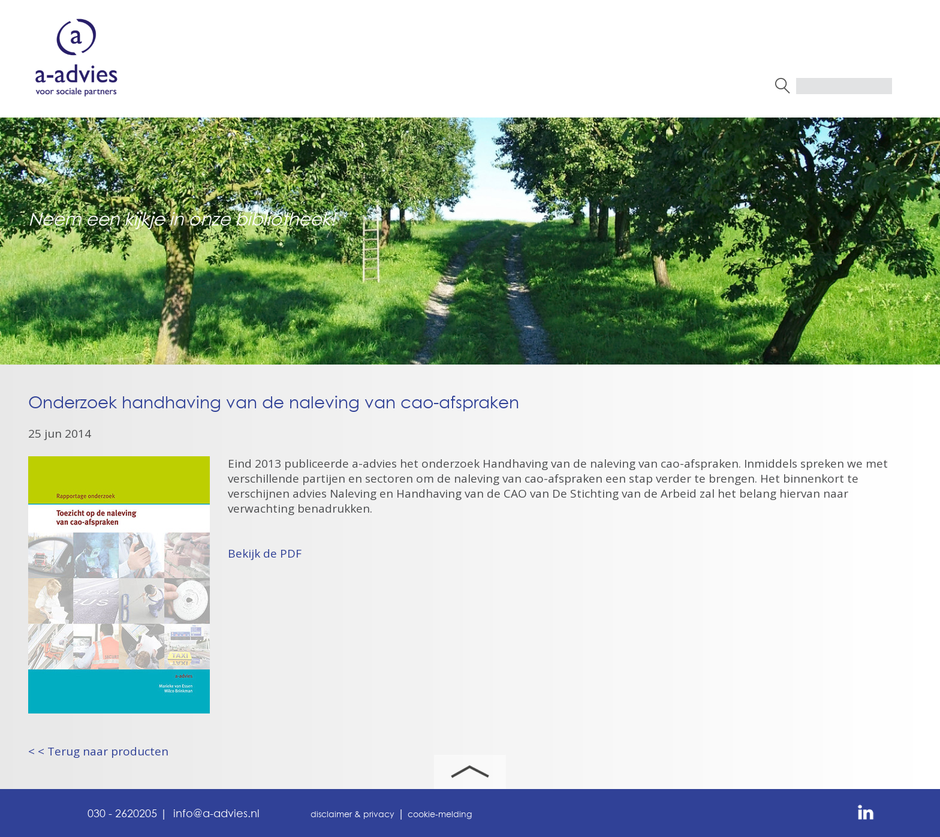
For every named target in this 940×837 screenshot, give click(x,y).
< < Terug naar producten (98, 751)
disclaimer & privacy (352, 815)
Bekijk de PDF (265, 553)
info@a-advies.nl (216, 814)
